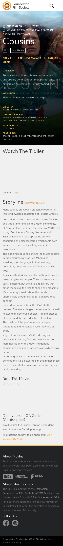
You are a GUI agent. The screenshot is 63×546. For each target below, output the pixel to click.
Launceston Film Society (16, 539)
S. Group (17, 542)
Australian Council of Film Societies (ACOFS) (33, 497)
